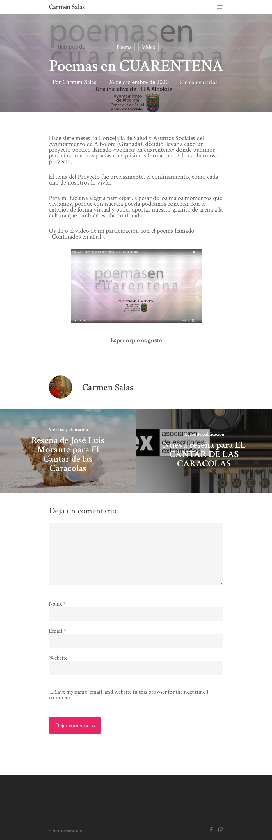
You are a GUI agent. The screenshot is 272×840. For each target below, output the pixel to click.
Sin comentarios (136, 88)
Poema (123, 47)
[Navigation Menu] (220, 7)
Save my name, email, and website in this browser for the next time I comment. (128, 700)
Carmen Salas (67, 6)
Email (57, 636)
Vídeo (148, 47)
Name (57, 609)
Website (58, 663)
